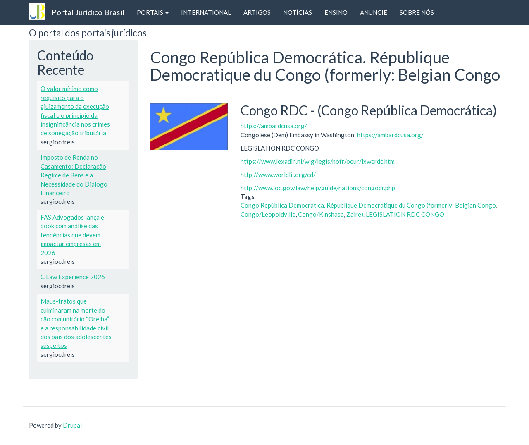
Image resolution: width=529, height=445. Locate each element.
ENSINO (336, 12)
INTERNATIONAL (206, 12)
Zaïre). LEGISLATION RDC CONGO (395, 214)
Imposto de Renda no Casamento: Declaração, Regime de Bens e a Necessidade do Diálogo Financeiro (74, 174)
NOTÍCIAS (297, 12)
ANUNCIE (373, 12)
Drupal (72, 425)
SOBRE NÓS (417, 12)
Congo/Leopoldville (268, 214)
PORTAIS (153, 12)
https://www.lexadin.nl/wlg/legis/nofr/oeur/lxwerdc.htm (318, 161)
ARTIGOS (257, 12)
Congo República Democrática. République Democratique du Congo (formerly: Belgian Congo (368, 205)
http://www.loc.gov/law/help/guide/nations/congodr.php (318, 187)
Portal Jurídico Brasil (88, 12)
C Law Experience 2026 (73, 276)
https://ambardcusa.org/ (274, 125)
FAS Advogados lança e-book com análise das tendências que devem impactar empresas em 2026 (74, 234)
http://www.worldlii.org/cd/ (278, 174)
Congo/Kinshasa (321, 214)
